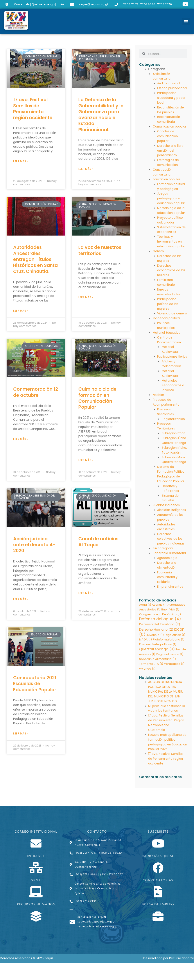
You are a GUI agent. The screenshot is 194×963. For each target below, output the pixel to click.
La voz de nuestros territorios (99, 250)
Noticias (159, 395)
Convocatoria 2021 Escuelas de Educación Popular (34, 683)
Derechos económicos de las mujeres (171, 270)
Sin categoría (163, 548)
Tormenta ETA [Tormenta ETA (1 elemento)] (151, 664)
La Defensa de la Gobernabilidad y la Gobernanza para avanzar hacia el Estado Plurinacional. (101, 114)
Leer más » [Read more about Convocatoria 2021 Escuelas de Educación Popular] (20, 733)
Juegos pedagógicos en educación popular (171, 198)
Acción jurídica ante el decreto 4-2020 (34, 545)
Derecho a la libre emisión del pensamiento (170, 151)
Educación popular (166, 179)
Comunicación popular (169, 126)
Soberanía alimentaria (169, 553)
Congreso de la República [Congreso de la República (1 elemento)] (160, 614)
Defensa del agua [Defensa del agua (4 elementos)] (160, 619)
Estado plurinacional (172, 88)
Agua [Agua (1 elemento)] (145, 605)
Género (158, 251)
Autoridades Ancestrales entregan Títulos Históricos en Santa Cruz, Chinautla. (35, 259)
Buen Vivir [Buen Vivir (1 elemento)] (170, 609)
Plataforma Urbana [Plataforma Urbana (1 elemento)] (168, 639)
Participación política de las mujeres (167, 304)
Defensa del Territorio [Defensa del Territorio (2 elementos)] (159, 624)
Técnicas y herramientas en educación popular (171, 241)
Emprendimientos (170, 587)
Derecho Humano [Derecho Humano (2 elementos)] (156, 629)
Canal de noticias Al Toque (98, 542)
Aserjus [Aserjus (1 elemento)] (159, 605)
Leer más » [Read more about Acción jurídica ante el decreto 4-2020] (20, 599)
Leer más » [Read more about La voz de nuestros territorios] (85, 297)
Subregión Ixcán (173, 433)
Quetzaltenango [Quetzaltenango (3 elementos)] (157, 649)
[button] (186, 21)
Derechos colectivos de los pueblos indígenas (170, 539)
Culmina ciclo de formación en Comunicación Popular (97, 398)
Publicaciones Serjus (172, 357)
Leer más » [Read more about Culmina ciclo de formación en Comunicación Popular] (85, 460)
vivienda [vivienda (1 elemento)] (147, 669)
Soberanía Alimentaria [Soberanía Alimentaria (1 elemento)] (157, 659)
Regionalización (173, 419)
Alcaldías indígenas (171, 510)
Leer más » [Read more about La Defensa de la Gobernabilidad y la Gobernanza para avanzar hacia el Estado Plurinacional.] (85, 169)
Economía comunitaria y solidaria (167, 577)
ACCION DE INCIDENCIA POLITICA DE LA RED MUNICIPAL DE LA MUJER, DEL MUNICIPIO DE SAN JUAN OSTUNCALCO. (165, 691)
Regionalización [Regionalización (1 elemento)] (169, 654)
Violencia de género (172, 313)
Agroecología (167, 558)
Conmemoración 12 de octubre (35, 392)
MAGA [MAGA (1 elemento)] (145, 639)
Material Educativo (166, 333)
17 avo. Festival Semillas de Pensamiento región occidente (32, 108)
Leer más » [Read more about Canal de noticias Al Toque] (85, 593)
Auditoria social (168, 83)
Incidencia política (166, 318)
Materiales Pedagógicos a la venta (173, 385)
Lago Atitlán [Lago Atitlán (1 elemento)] (175, 635)
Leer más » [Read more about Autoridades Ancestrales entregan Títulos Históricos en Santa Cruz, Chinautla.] (20, 310)
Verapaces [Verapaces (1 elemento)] (174, 664)
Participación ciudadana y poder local (171, 98)
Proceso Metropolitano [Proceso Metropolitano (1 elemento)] (157, 644)
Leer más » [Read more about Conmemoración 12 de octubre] (20, 439)
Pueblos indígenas (166, 505)
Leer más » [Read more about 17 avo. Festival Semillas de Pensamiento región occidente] (20, 161)
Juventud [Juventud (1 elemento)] (155, 635)
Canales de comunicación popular (167, 136)
